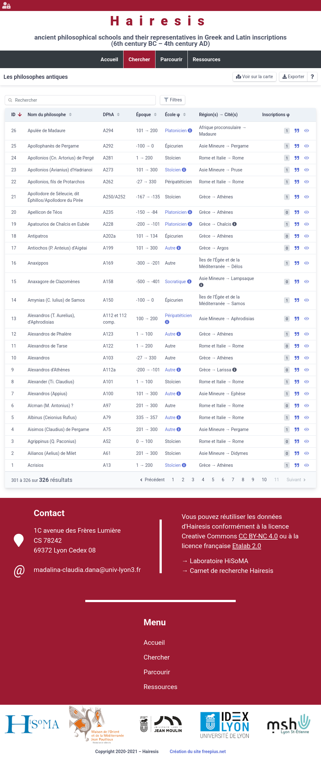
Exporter (293, 76)
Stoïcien (175, 169)
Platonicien (178, 130)
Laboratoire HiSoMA (219, 561)
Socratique (178, 281)
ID (17, 114)
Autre (173, 248)
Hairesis (160, 21)
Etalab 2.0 (246, 546)
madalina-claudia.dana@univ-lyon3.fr (77, 570)
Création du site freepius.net (198, 751)
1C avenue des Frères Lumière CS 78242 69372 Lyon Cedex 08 (67, 540)
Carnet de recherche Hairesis (231, 570)
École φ (176, 114)
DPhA (112, 114)
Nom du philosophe (50, 114)
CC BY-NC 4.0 (258, 536)
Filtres (172, 99)
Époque (147, 114)
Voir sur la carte (254, 76)
